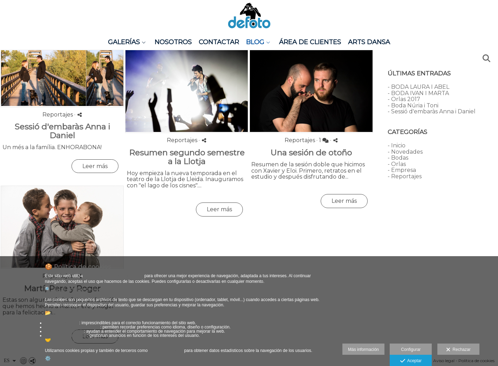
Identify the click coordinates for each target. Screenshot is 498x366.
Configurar (411, 349)
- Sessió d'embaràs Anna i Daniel (432, 111)
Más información (363, 349)
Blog (255, 42)
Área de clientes (310, 42)
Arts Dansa (369, 42)
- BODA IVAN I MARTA (418, 93)
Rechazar (458, 350)
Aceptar (411, 361)
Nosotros (173, 42)
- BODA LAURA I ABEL (418, 87)
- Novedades (405, 151)
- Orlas (397, 164)
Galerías (124, 42)
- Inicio (396, 145)
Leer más (95, 166)
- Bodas (398, 157)
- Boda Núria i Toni (413, 105)
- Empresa (402, 170)
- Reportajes (405, 176)
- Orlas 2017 (404, 99)
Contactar (219, 42)
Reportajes (57, 114)
